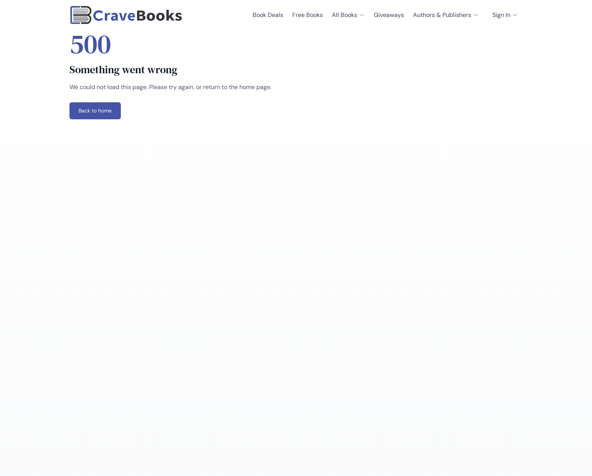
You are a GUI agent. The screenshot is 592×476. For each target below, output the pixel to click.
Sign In (505, 15)
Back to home (95, 110)
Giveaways (389, 15)
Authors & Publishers (446, 15)
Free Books (307, 15)
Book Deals (268, 15)
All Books (348, 15)
